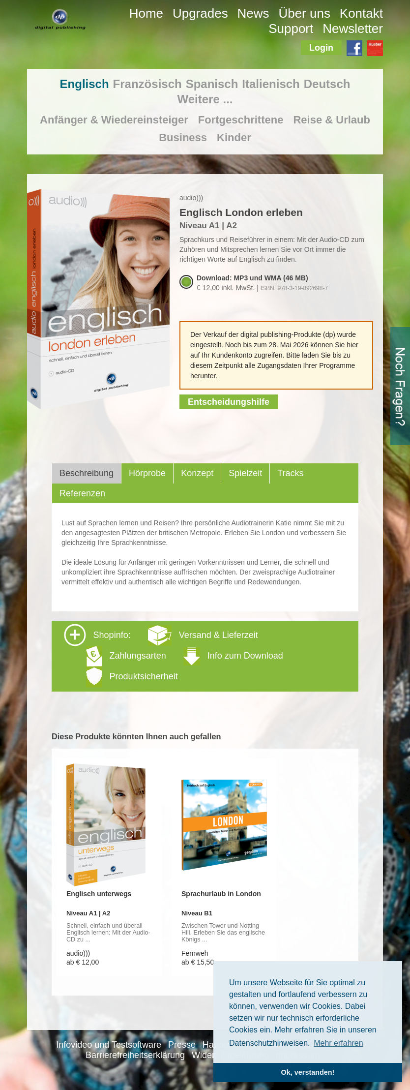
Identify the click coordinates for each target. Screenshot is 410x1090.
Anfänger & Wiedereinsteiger (114, 120)
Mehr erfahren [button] (338, 1043)
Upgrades (200, 13)
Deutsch (327, 84)
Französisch (147, 84)
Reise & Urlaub (331, 120)
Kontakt (361, 13)
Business (183, 137)
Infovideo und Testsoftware (108, 1045)
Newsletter (352, 28)
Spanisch (212, 84)
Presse (182, 1045)
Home (146, 13)
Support (290, 28)
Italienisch (270, 84)
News (253, 13)
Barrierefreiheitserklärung (135, 1055)
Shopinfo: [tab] (173, 655)
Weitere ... (205, 99)
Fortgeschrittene (241, 120)
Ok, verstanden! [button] (308, 1072)
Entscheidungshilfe (228, 402)
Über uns (304, 13)
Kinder (234, 137)
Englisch (84, 84)
